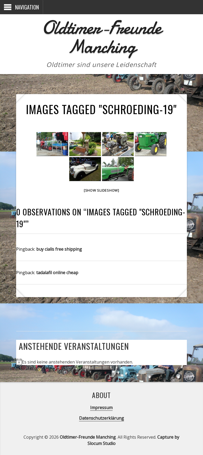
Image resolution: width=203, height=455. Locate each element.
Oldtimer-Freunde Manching (101, 37)
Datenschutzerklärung (101, 418)
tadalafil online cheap (57, 272)
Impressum (101, 407)
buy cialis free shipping (59, 249)
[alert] (77, 362)
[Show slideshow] (101, 190)
